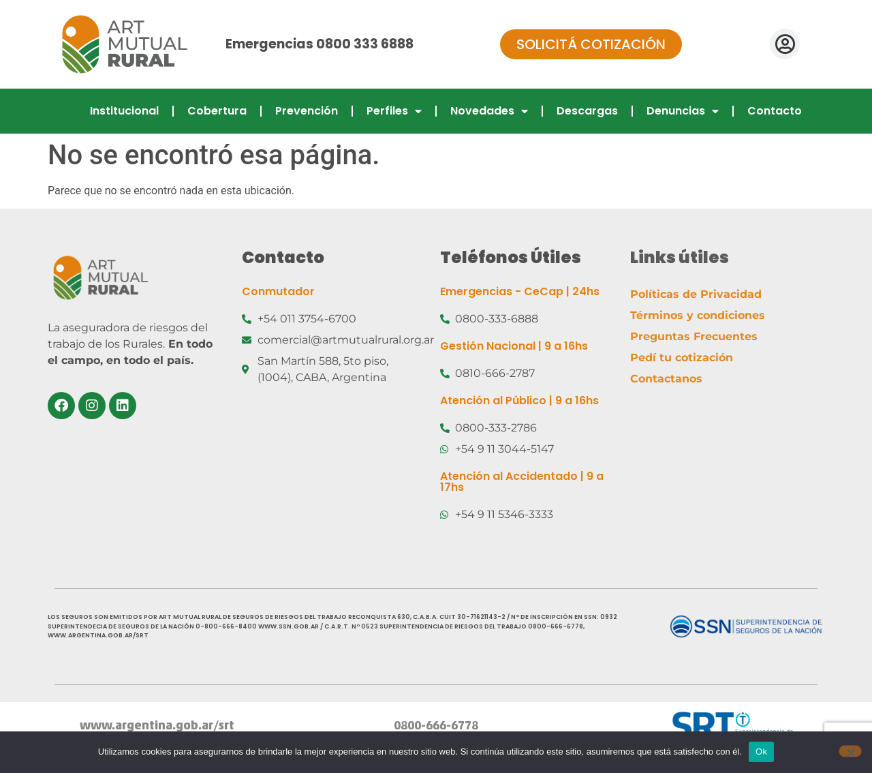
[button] (785, 44)
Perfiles (394, 111)
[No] (850, 751)
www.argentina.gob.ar (146, 726)
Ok (761, 751)
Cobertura (217, 111)
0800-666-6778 (436, 726)
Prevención (306, 111)
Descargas (587, 111)
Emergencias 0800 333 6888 (319, 44)
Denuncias (683, 111)
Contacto (774, 111)
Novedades (489, 111)
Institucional (124, 111)
